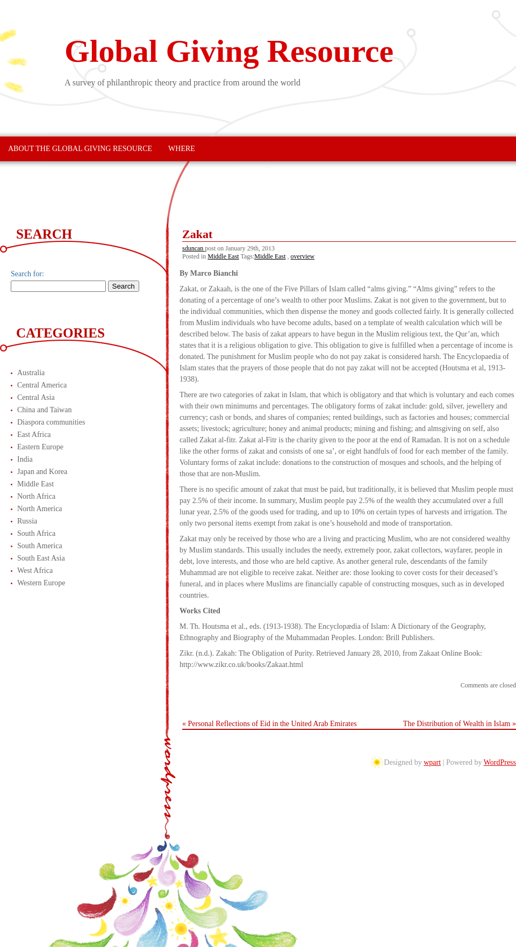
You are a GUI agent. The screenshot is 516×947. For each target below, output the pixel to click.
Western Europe (41, 583)
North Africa (36, 496)
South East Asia (41, 558)
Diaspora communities (51, 422)
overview (303, 256)
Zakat (197, 234)
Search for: (27, 274)
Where (181, 149)
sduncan (193, 248)
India (25, 459)
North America (39, 509)
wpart (432, 762)
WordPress (500, 762)
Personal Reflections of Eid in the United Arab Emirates (272, 724)
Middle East (223, 256)
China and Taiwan (44, 410)
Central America (42, 385)
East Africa (34, 435)
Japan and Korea (42, 472)
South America (39, 546)
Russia (27, 521)
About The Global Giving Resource (80, 149)
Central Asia (36, 397)
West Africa (35, 570)
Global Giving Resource (228, 51)
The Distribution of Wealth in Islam (457, 724)
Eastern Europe (40, 447)
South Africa (36, 533)
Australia (31, 373)
